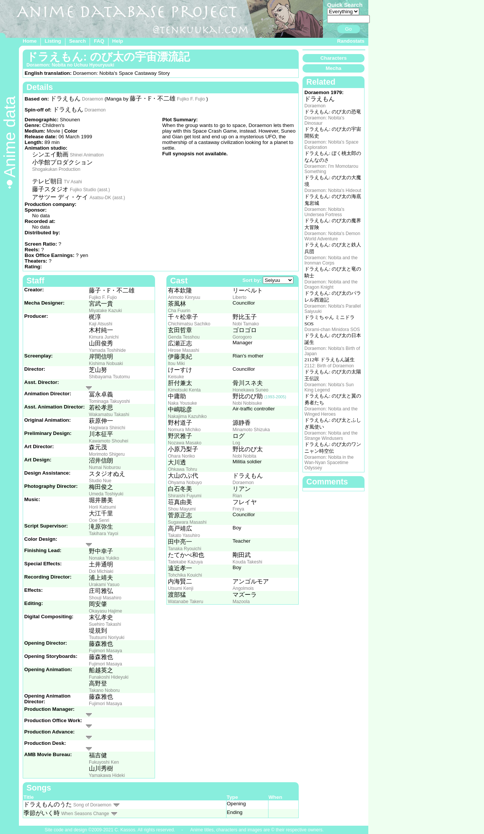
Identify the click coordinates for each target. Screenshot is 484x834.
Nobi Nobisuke (247, 403)
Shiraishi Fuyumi (185, 495)
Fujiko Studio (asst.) (90, 189)
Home (30, 41)
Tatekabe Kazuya (185, 562)
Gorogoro (242, 337)
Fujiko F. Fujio (191, 99)
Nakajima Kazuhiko (187, 416)
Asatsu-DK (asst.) (107, 197)
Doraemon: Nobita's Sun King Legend (329, 387)
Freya (238, 509)
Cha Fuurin (179, 310)
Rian (237, 495)
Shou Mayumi (181, 509)
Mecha (333, 68)
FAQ (99, 41)
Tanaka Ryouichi (184, 548)
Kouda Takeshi (247, 562)
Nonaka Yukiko (104, 558)
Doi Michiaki (101, 571)
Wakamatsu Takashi (109, 414)
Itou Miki (176, 363)
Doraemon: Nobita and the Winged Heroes (331, 411)
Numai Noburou (105, 467)
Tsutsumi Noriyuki (106, 637)
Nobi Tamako (246, 323)
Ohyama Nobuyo (185, 482)
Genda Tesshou (184, 337)
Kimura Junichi (104, 337)
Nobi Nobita (244, 456)
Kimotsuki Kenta (184, 390)
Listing (53, 41)
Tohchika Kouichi (185, 575)
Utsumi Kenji (180, 588)
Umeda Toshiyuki (106, 494)
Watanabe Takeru (185, 601)
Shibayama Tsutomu (109, 376)
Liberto (240, 297)
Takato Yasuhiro (184, 535)
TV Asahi (73, 181)
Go (348, 29)
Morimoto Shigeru (107, 454)
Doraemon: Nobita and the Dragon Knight (331, 284)
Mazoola (241, 601)
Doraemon (92, 99)
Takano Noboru (104, 690)
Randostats (351, 41)
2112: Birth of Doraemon (329, 365)
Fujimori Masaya (105, 650)
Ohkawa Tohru (182, 469)
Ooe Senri (99, 520)
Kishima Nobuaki (106, 363)
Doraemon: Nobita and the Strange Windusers (331, 435)
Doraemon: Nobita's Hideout (332, 190)
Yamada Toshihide (107, 350)
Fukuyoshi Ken (104, 762)
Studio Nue (100, 480)
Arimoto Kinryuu (184, 297)
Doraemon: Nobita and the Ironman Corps (331, 260)
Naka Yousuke (182, 403)
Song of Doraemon (92, 805)
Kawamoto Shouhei (108, 441)
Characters (333, 58)
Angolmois (243, 588)
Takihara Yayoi (103, 533)
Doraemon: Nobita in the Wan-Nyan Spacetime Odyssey (329, 462)
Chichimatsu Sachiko (189, 323)
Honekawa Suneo (250, 390)
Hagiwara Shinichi (107, 427)
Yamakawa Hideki (107, 775)
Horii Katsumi (102, 507)
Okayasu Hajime (105, 611)
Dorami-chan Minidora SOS (332, 329)
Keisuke (176, 376)
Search (77, 41)
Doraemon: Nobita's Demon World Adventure (332, 236)
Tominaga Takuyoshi (109, 401)
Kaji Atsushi (100, 323)
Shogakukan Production (56, 169)
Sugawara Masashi (187, 522)
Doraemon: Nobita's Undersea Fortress (324, 212)
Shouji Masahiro (105, 597)
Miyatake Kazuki (105, 310)
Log (236, 443)
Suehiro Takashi (105, 624)
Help (117, 41)
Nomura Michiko (184, 429)
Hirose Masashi (183, 350)
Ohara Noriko (181, 456)
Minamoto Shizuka (251, 429)
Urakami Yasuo (104, 584)
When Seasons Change (85, 813)
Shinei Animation (87, 155)
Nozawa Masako (185, 443)
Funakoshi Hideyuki (109, 677)
